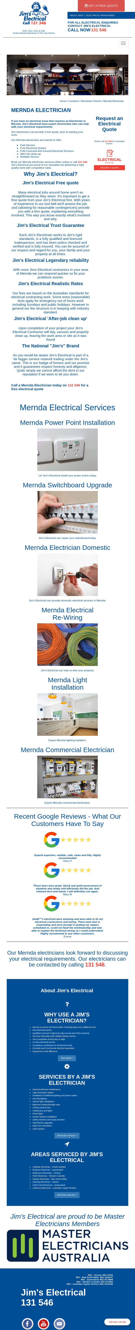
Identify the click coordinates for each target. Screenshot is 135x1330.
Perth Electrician (40, 1176)
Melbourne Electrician (42, 1173)
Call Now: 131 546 (117, 1322)
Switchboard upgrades (43, 1123)
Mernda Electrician (113, 101)
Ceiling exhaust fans (42, 1107)
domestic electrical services (77, 600)
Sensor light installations (43, 1101)
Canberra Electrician (42, 1188)
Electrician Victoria (91, 101)
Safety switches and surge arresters (49, 1120)
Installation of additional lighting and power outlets (55, 1095)
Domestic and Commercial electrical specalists (53, 1048)
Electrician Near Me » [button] (66, 1195)
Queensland (57, 1170)
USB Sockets (38, 1129)
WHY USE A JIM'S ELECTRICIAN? (66, 1017)
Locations (73, 101)
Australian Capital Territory (64, 1188)
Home (63, 101)
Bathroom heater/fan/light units (46, 1105)
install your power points (75, 475)
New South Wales (59, 1179)
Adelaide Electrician (41, 1167)
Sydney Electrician (41, 1179)
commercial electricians (76, 802)
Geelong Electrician (41, 1182)
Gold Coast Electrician (42, 1185)
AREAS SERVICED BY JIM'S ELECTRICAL (67, 1157)
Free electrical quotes (42, 1030)
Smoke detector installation (45, 1117)
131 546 (82, 161)
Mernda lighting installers (71, 740)
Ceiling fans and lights (42, 1111)
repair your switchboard (75, 537)
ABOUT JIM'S (76, 15)
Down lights (38, 1114)
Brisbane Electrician (41, 1170)
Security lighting (40, 1099)
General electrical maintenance (46, 1089)
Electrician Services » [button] (66, 1135)
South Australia (59, 1167)
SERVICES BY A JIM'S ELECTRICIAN (67, 1080)
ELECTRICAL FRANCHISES (100, 15)
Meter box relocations (42, 1126)
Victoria (57, 1173)
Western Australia (57, 1176)
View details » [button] (67, 1058)
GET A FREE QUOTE (101, 5)
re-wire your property (82, 670)
